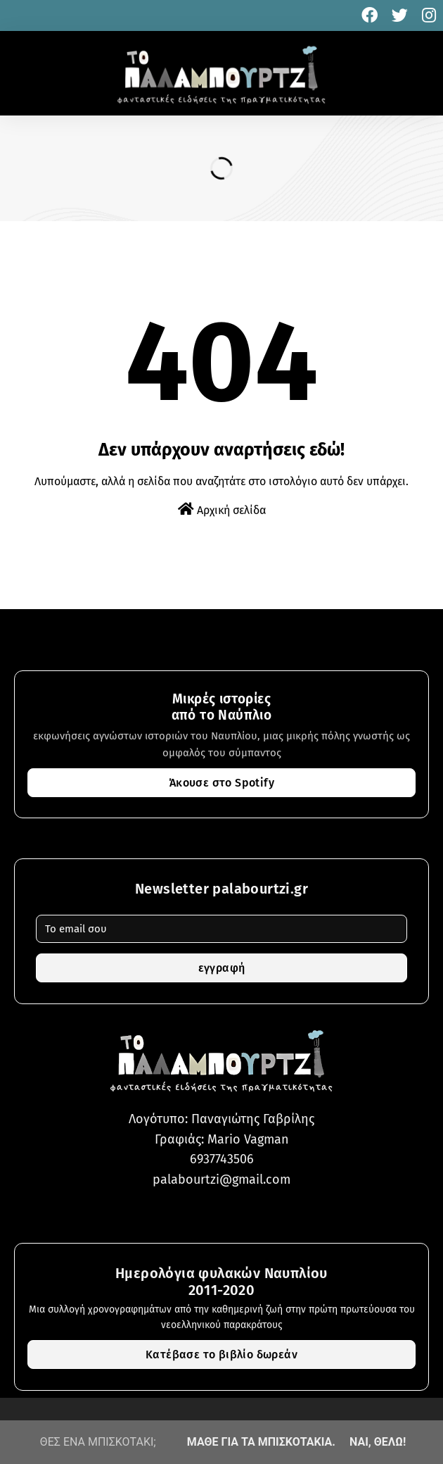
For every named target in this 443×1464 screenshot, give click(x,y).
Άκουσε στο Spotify (221, 782)
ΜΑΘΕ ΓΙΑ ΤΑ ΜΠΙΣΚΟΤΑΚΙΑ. (261, 1442)
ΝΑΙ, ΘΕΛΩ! (377, 1442)
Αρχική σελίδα (222, 509)
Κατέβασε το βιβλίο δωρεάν (221, 1354)
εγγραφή (221, 968)
